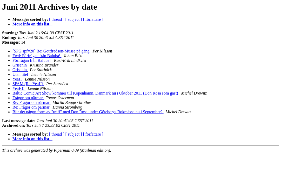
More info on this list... (32, 24)
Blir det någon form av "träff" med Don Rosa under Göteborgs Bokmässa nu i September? (88, 112)
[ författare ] (93, 19)
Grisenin (20, 65)
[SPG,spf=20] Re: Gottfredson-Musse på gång (51, 51)
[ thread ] (56, 19)
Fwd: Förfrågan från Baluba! (36, 56)
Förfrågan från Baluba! (32, 60)
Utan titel (20, 74)
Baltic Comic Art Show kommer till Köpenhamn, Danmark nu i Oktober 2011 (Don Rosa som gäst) (95, 93)
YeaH (17, 79)
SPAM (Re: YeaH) (28, 84)
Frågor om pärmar (28, 98)
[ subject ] (73, 19)
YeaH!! (18, 88)
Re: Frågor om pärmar (31, 102)
